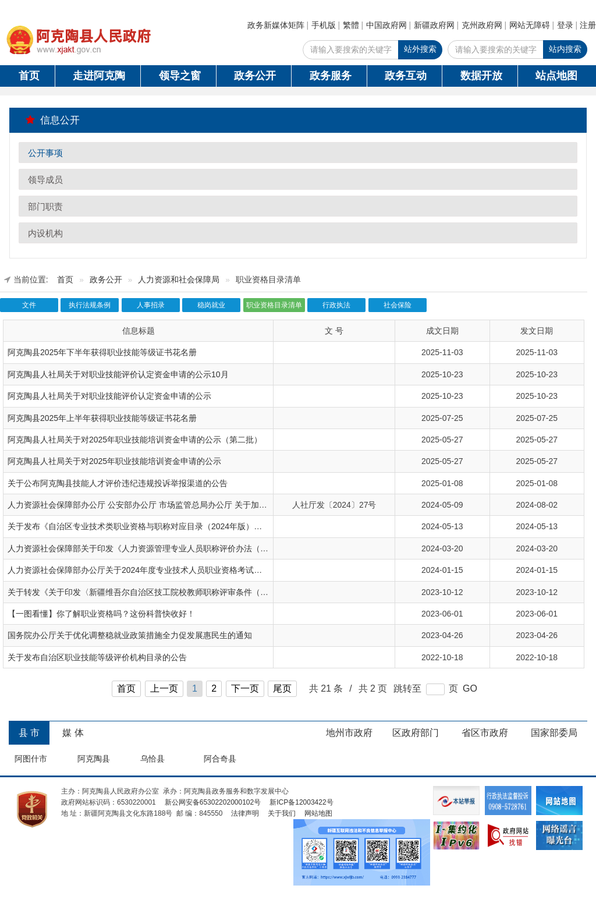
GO (470, 688)
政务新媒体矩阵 (275, 25)
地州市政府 (349, 733)
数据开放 (481, 76)
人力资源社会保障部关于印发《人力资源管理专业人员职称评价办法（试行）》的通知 (162, 548)
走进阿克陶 (99, 76)
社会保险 (397, 305)
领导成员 (45, 180)
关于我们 (282, 813)
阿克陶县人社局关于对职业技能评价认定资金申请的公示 (109, 396)
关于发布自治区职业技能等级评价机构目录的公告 (97, 657)
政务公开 (255, 76)
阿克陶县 (93, 758)
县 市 (29, 733)
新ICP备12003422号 (301, 802)
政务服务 (331, 76)
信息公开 (53, 120)
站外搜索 (420, 49)
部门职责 (45, 206)
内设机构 (45, 233)
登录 (565, 25)
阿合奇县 (220, 758)
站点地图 (556, 76)
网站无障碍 (529, 25)
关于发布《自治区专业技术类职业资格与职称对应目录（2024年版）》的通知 (147, 526)
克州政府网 (482, 25)
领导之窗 (180, 76)
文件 (29, 305)
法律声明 (245, 813)
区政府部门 (415, 733)
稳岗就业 (211, 305)
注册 (588, 25)
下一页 (245, 688)
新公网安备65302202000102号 (213, 802)
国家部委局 (554, 733)
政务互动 (406, 76)
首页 (29, 76)
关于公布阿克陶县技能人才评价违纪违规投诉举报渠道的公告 (118, 483)
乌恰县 (152, 758)
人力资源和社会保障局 (178, 279)
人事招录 (151, 305)
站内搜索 (565, 49)
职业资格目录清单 (274, 305)
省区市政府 (485, 733)
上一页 (164, 688)
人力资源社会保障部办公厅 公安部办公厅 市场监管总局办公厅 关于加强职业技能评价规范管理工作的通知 (198, 504)
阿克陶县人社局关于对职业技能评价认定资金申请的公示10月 (118, 374)
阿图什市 (31, 758)
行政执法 (336, 305)
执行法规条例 (90, 305)
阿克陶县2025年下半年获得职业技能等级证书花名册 (102, 352)
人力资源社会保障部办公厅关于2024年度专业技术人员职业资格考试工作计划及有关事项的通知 (180, 570)
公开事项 (45, 153)
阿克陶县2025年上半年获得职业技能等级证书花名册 (102, 418)
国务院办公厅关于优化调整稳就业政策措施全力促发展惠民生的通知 (130, 635)
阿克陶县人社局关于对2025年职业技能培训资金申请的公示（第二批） (135, 439)
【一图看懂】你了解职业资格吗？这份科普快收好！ (101, 613)
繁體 (351, 25)
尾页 (282, 688)
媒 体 (72, 733)
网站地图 (318, 813)
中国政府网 (386, 25)
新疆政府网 (434, 25)
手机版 (323, 25)
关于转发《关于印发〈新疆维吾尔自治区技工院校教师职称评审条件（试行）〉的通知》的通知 (179, 592)
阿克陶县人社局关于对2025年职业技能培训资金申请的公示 (114, 461)
